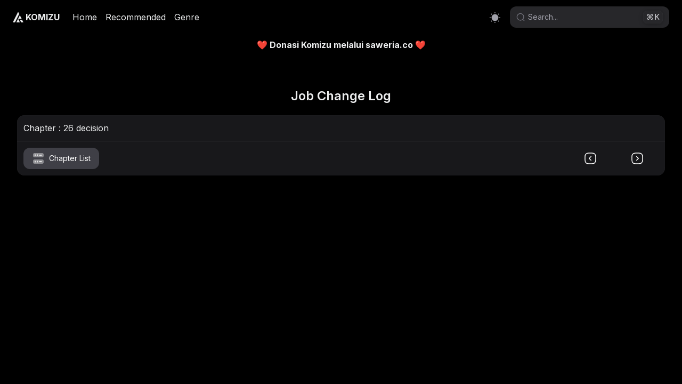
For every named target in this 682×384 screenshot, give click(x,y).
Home (84, 17)
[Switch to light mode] (495, 17)
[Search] (584, 17)
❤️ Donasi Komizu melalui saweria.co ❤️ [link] (341, 44)
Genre (186, 17)
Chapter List (61, 158)
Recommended (135, 17)
